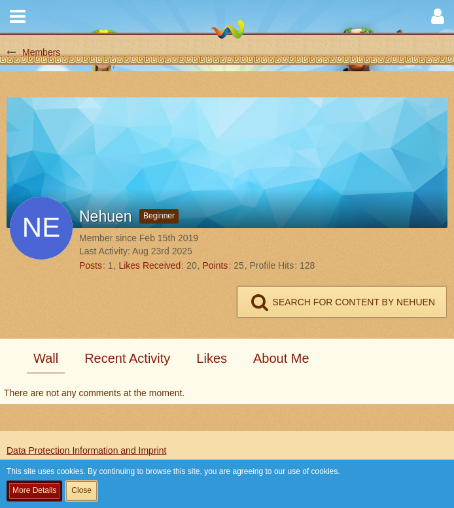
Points (215, 265)
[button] (18, 16)
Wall (45, 358)
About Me (281, 358)
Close (81, 490)
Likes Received (149, 265)
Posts (90, 265)
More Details (34, 490)
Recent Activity (127, 358)
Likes (211, 358)
